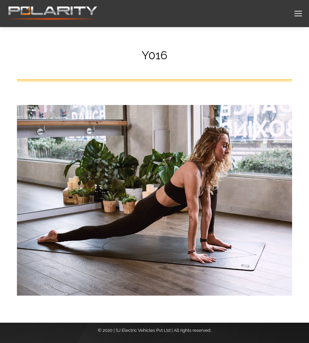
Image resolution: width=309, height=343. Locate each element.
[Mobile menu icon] (298, 13)
